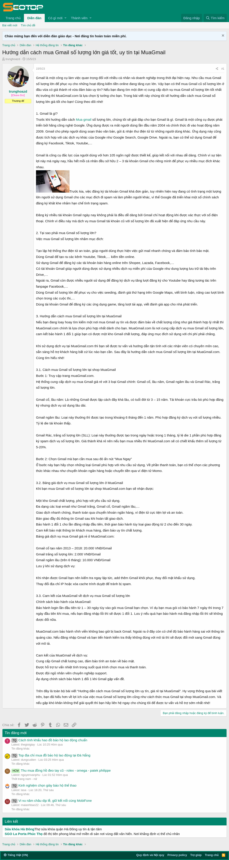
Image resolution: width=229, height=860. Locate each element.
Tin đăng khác (20, 748)
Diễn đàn (34, 18)
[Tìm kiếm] (215, 18)
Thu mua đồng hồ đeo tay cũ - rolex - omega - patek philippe (61, 770)
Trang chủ (13, 18)
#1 (222, 68)
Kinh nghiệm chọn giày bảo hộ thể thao (43, 785)
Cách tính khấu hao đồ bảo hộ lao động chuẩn (49, 740)
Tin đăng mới (16, 733)
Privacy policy (177, 855)
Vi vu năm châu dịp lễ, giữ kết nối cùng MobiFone (51, 800)
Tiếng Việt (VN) (16, 855)
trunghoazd (13, 59)
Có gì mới (55, 18)
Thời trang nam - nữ (24, 779)
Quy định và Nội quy (150, 855)
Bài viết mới (9, 25)
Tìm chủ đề (28, 25)
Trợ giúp (196, 855)
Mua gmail (83, 119)
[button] (65, 18)
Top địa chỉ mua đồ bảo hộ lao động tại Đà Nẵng (50, 755)
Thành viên (79, 18)
